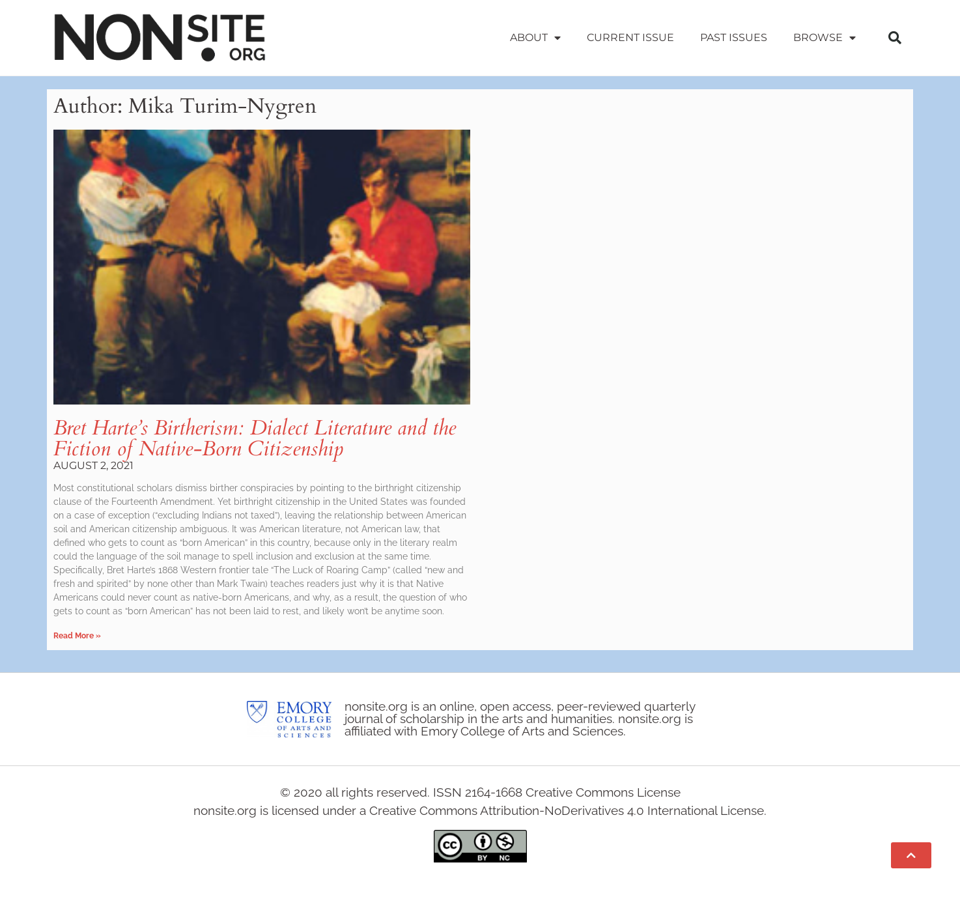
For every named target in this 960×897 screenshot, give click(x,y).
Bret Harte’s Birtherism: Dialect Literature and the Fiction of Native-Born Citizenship (254, 438)
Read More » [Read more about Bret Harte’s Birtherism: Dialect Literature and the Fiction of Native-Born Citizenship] (77, 635)
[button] (895, 38)
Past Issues (733, 37)
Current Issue (630, 37)
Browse (824, 38)
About (535, 38)
